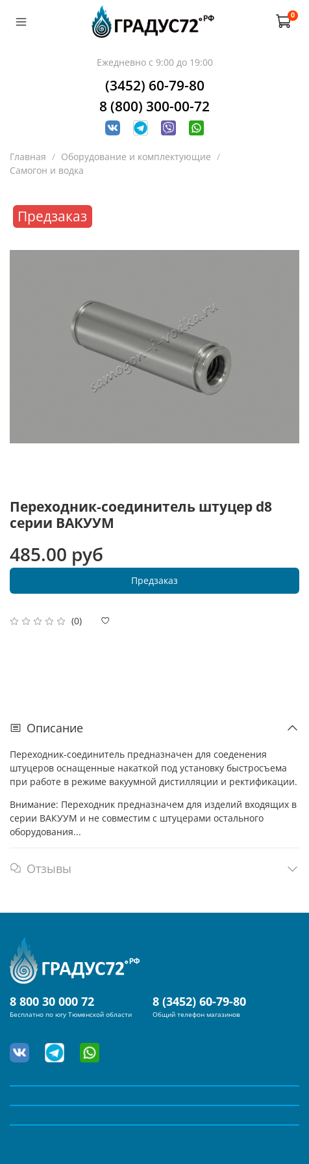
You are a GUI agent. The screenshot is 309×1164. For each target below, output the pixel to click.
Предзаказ (154, 580)
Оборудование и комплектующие (136, 156)
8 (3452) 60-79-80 (199, 1001)
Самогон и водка (47, 170)
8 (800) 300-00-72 (154, 106)
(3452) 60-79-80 (154, 85)
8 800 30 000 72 (52, 1001)
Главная (28, 156)
